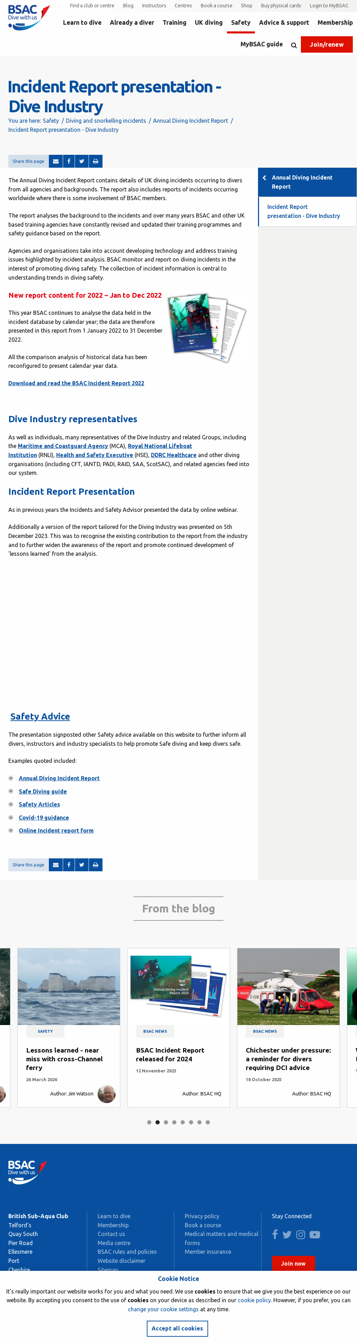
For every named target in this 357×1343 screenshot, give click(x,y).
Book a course (216, 5)
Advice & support (284, 22)
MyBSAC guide (262, 44)
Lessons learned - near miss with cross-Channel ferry (64, 1058)
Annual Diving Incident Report (190, 120)
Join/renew (327, 44)
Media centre (114, 1243)
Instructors (154, 5)
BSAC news (155, 1031)
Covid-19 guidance (44, 817)
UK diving (209, 22)
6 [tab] (191, 1122)
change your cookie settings (163, 1309)
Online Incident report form (56, 830)
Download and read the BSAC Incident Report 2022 (76, 383)
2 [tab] (157, 1122)
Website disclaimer (121, 1261)
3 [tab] (166, 1122)
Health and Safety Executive (94, 455)
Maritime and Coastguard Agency (63, 446)
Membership (335, 22)
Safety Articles (39, 804)
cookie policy (254, 1300)
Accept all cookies (177, 1328)
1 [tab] (149, 1122)
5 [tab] (183, 1122)
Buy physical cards (281, 5)
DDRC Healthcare (174, 455)
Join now (293, 1263)
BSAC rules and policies (127, 1252)
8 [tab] (208, 1122)
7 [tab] (199, 1122)
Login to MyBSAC (329, 5)
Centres (183, 5)
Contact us (111, 1234)
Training (174, 22)
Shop (246, 5)
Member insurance (208, 1252)
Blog (128, 5)
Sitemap (108, 1270)
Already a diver (132, 22)
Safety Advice (40, 716)
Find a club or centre (92, 5)
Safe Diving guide (43, 791)
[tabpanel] (68, 1028)
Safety (241, 22)
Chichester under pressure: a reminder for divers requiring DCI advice (288, 1058)
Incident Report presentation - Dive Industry (303, 211)
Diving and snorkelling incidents (106, 120)
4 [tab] (174, 1122)
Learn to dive (82, 22)
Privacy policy (202, 1216)
